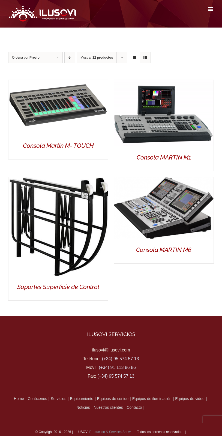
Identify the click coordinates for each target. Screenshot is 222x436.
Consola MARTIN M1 (164, 157)
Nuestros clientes (108, 407)
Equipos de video (189, 398)
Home (19, 398)
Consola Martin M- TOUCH (58, 145)
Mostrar (96, 57)
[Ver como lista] (145, 57)
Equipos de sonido (112, 398)
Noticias (83, 407)
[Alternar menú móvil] (211, 9)
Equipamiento (82, 398)
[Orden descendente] (69, 57)
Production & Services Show (110, 432)
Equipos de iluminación (152, 398)
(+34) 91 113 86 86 (117, 367)
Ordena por (26, 57)
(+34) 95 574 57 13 (120, 358)
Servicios (58, 398)
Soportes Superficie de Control (58, 286)
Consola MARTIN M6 (163, 249)
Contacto (134, 407)
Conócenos (37, 398)
